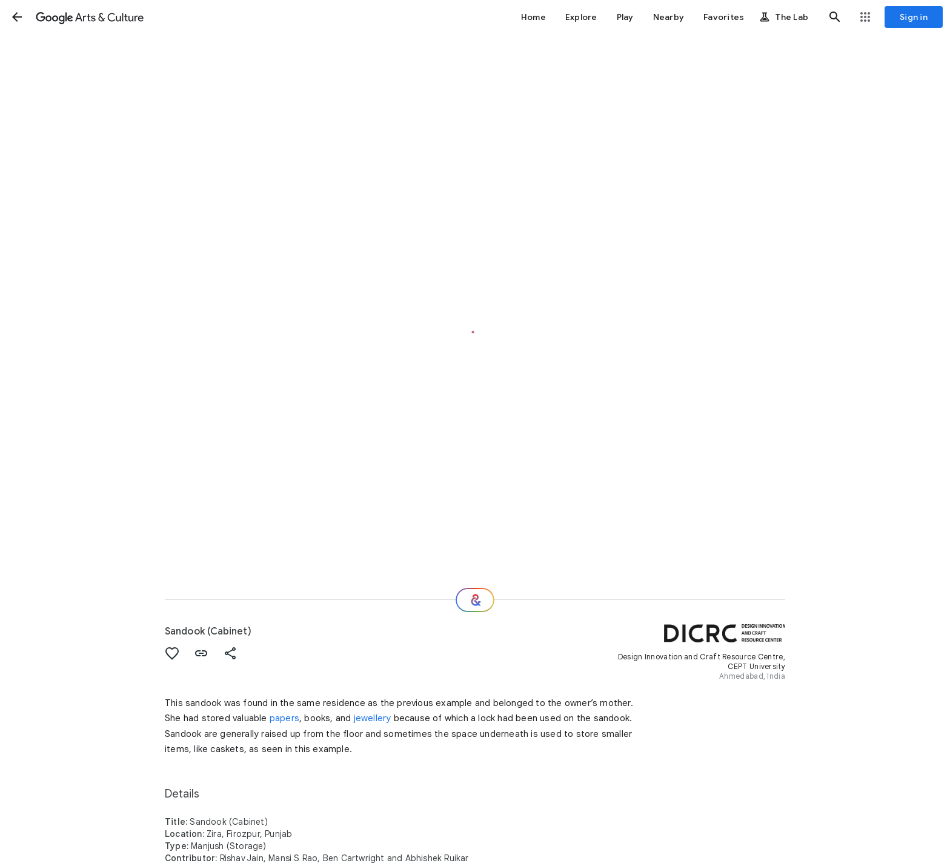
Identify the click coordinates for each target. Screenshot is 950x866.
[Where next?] (475, 600)
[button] (17, 17)
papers (284, 718)
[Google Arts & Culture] (89, 17)
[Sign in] (914, 17)
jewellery (372, 718)
